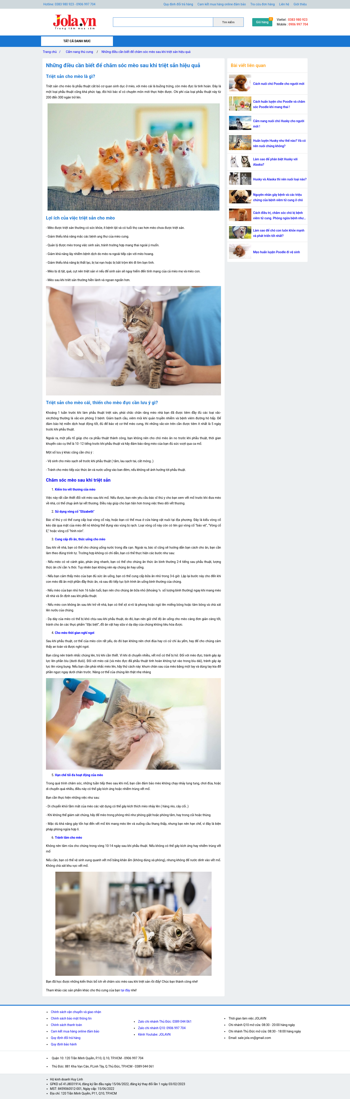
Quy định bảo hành (64, 1044)
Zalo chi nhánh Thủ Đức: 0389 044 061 (165, 1021)
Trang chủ (52, 51)
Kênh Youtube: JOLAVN (154, 1034)
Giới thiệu (300, 4)
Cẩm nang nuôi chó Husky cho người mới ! (278, 123)
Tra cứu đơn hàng (262, 4)
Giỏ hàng (262, 22)
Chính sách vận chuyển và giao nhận (76, 1012)
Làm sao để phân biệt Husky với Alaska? (275, 161)
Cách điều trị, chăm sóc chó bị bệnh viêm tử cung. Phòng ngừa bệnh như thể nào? (278, 216)
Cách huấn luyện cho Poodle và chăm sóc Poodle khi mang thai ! (279, 104)
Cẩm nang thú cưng (79, 52)
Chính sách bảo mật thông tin (71, 1018)
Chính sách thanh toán (66, 1025)
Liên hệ (284, 4)
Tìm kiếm (228, 22)
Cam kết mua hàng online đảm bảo (222, 4)
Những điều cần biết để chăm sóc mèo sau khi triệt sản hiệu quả (146, 52)
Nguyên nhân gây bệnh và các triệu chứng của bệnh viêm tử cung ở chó (278, 197)
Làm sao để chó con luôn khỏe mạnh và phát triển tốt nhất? (278, 233)
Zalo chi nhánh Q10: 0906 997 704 (162, 1028)
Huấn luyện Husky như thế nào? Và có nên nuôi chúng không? (279, 143)
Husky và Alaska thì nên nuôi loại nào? (279, 179)
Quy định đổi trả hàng (178, 4)
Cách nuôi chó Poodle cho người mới (278, 84)
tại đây (125, 990)
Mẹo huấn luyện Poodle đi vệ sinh (276, 252)
